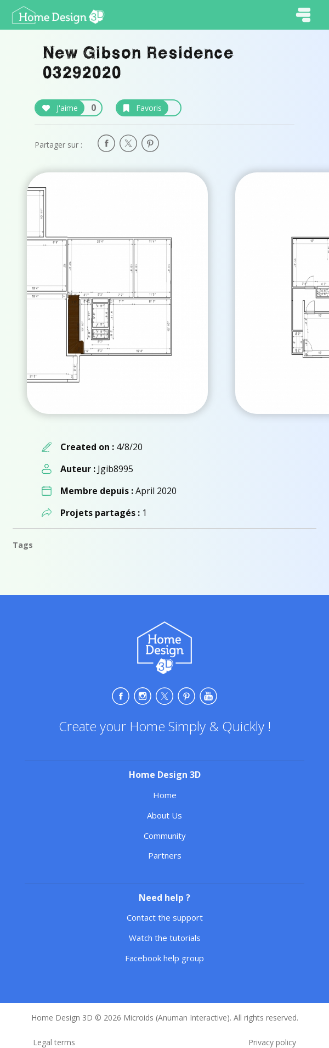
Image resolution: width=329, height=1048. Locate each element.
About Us (164, 815)
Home (165, 794)
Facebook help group (164, 957)
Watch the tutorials (165, 937)
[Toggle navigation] (303, 14)
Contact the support (165, 917)
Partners (164, 855)
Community (165, 835)
